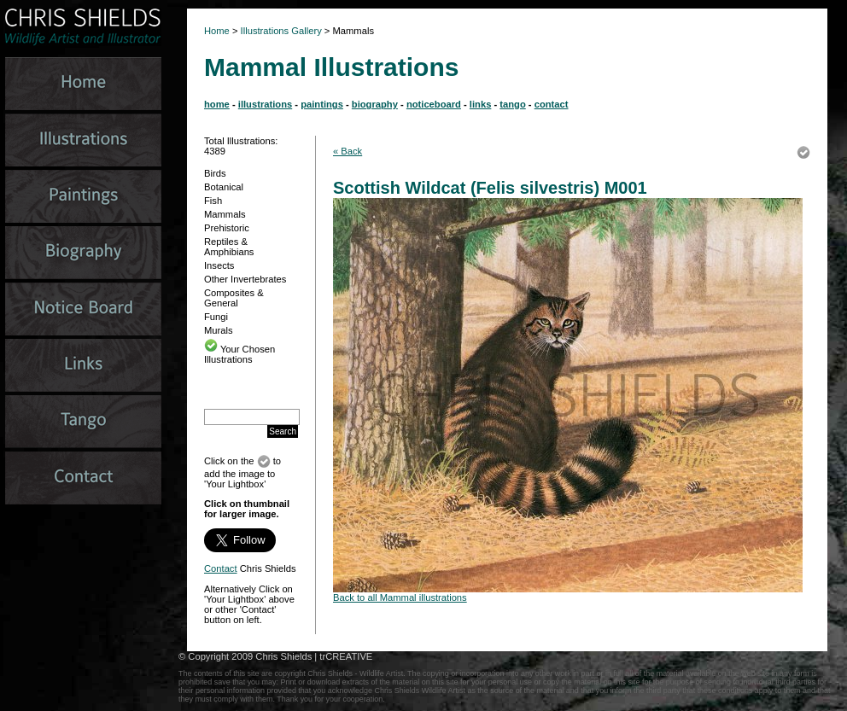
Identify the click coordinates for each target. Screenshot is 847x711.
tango (512, 104)
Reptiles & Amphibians (229, 246)
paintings (322, 104)
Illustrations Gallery (280, 31)
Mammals (224, 214)
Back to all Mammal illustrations (400, 597)
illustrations (265, 104)
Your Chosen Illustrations (239, 354)
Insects (219, 265)
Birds (215, 173)
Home (217, 31)
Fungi (216, 317)
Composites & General (234, 298)
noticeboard (433, 104)
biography (375, 104)
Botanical (223, 187)
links (481, 104)
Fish (213, 200)
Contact (220, 568)
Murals (218, 330)
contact (551, 104)
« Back (347, 151)
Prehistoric (226, 228)
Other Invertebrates (245, 279)
